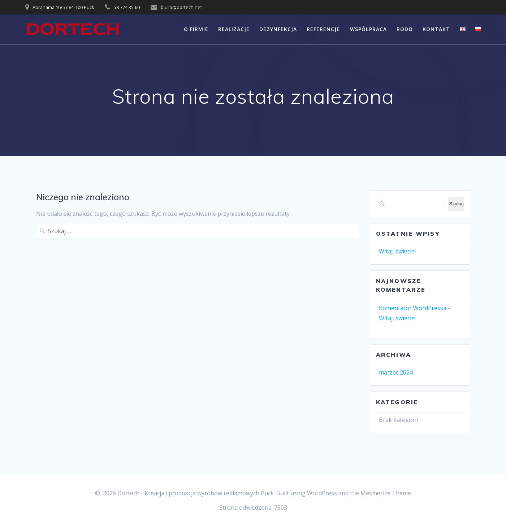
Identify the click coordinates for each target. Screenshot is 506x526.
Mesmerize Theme (385, 493)
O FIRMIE (196, 29)
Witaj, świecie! (397, 251)
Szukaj (456, 203)
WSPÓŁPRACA (368, 29)
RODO (405, 29)
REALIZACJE (234, 29)
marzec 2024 (396, 372)
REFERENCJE (323, 29)
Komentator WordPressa (412, 308)
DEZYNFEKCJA (278, 29)
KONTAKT (436, 29)
